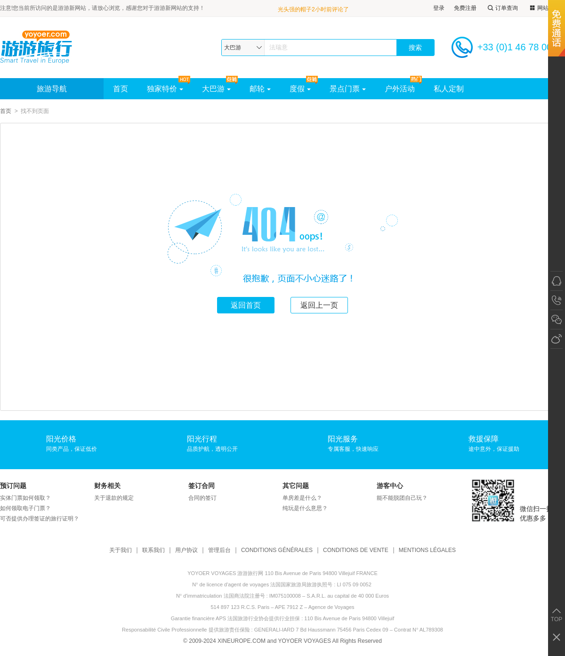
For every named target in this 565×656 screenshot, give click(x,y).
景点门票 (348, 89)
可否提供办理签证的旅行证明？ (39, 518)
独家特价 (165, 89)
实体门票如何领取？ (25, 498)
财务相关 (107, 485)
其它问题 (295, 485)
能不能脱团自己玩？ (402, 498)
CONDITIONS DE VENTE (355, 550)
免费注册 (465, 8)
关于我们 (120, 550)
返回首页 (246, 305)
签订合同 (201, 485)
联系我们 (153, 550)
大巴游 (216, 89)
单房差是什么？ (302, 498)
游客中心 (390, 485)
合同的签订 (202, 498)
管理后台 (219, 550)
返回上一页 (319, 305)
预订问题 (13, 485)
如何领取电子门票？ (25, 508)
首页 (120, 89)
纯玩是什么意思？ (305, 508)
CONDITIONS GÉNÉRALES (277, 550)
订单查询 (502, 8)
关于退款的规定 (114, 498)
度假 (300, 89)
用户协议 (186, 550)
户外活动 (400, 89)
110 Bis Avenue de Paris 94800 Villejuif (349, 618)
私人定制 (449, 89)
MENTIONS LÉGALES (427, 550)
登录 (438, 8)
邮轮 (260, 89)
